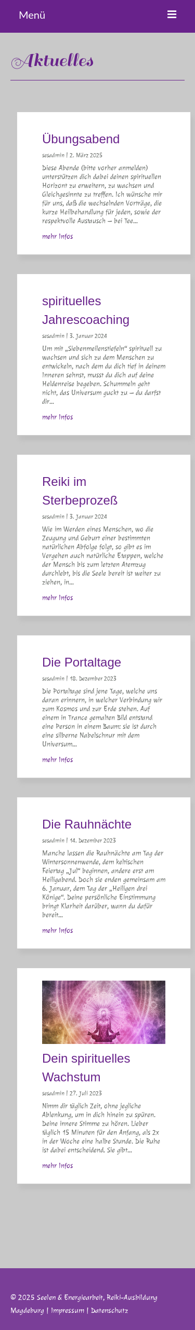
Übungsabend (81, 139)
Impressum (67, 1310)
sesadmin (53, 155)
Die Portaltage (81, 662)
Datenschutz (109, 1310)
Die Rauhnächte (87, 824)
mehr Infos (57, 236)
